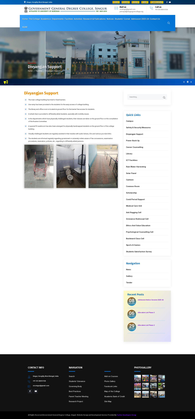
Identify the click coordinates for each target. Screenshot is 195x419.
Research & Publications (94, 19)
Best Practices (75, 391)
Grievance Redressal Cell (137, 219)
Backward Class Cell (135, 238)
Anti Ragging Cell (133, 212)
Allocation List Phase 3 (146, 312)
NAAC (135, 2)
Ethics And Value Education (138, 225)
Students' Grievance (77, 381)
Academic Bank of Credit (114, 396)
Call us (158, 7)
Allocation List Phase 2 (146, 325)
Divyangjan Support (52, 71)
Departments (58, 19)
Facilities (69, 19)
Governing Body (75, 386)
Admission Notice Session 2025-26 (151, 300)
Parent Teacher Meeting (78, 396)
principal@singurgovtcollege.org (131, 11)
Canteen (130, 180)
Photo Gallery (109, 381)
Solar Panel (131, 173)
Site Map (107, 401)
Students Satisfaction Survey (139, 252)
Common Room (133, 186)
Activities (78, 19)
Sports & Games (133, 245)
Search (72, 376)
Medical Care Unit (134, 206)
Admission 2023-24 (140, 19)
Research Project (76, 401)
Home (25, 19)
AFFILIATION (157, 2)
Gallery (129, 276)
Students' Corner (122, 19)
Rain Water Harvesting (136, 167)
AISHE (125, 2)
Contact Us (155, 19)
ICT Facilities (131, 160)
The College (34, 19)
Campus (129, 121)
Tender (129, 282)
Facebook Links (110, 386)
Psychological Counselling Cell (139, 232)
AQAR (24, 27)
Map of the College (112, 391)
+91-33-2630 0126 (161, 9)
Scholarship (131, 193)
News (128, 269)
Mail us (123, 7)
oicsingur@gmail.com (127, 9)
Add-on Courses (111, 376)
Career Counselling (134, 147)
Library (129, 154)
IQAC (116, 2)
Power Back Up (133, 141)
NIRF (145, 2)
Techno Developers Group (126, 415)
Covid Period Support (135, 199)
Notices (110, 19)
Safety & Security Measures (138, 127)
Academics (46, 19)
